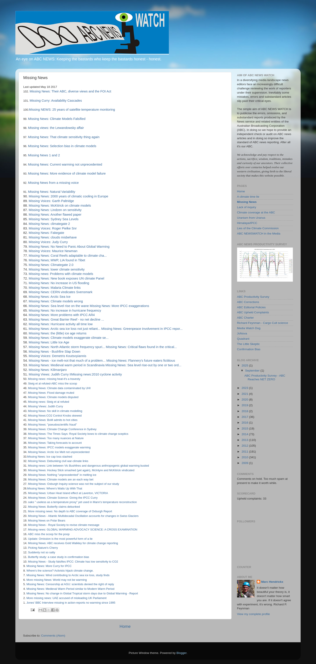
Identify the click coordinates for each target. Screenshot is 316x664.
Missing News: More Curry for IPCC (49, 566)
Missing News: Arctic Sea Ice (50, 296)
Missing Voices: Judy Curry (48, 242)
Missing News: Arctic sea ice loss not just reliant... (65, 328)
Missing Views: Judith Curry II (50, 374)
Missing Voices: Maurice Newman (53, 251)
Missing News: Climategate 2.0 (51, 265)
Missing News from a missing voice (53, 182)
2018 (245, 411)
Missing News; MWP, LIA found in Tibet (57, 260)
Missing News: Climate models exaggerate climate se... (69, 337)
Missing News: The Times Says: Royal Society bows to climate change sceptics (78, 433)
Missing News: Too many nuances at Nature (56, 438)
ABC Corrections (248, 302)
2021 (245, 393)
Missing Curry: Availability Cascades (55, 100)
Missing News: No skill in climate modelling (55, 411)
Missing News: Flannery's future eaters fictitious (140, 360)
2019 (245, 405)
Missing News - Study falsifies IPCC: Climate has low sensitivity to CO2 (73, 561)
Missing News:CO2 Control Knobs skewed (55, 415)
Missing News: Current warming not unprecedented (64, 164)
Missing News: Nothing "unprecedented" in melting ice (62, 474)
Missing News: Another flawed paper (55, 214)
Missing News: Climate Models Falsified (56, 119)
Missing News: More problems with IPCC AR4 (62, 315)
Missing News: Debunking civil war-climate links (58, 461)
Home (125, 626)
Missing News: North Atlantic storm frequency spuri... (67, 347)
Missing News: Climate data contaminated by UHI (59, 388)
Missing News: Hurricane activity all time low (61, 324)
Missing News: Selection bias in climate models (61, 146)
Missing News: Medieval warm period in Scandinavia (67, 365)
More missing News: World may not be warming (56, 579)
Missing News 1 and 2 (43, 155)
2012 (245, 445)
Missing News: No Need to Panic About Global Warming (69, 246)
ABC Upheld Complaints (253, 312)
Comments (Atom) (53, 635)
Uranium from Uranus (251, 217)
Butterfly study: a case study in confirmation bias (58, 557)
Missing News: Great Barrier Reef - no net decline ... (66, 319)
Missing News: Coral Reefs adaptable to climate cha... (68, 255)
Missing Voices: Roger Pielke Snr (53, 228)
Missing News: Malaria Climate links (55, 287)
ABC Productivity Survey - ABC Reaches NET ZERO (264, 377)
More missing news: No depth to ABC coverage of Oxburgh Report (70, 511)
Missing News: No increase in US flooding (59, 283)
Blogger (181, 653)
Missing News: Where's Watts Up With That (54, 488)
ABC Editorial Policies (251, 307)
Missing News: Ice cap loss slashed (49, 456)
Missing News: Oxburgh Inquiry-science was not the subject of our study (73, 483)
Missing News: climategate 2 (49, 224)
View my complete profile (253, 614)
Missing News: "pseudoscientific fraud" (52, 424)
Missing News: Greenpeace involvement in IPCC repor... (142, 328)
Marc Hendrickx (272, 581)
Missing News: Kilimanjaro (48, 370)
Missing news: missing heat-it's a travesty (54, 379)
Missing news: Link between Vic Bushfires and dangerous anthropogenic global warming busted (88, 465)
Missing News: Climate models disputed (53, 397)
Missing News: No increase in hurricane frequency (65, 310)
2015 (245, 428)
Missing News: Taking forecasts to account (55, 442)
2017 (245, 417)
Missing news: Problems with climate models (61, 274)
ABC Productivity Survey (253, 296)
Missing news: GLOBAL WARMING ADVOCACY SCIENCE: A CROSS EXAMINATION (82, 529)
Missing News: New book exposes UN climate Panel (66, 278)
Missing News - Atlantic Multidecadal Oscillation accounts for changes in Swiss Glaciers (83, 516)
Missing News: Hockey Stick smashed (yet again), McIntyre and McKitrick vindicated (81, 470)
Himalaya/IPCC (247, 223)
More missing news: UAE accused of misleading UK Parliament (66, 598)
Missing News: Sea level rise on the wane (59, 306)
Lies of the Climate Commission (258, 228)
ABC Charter (245, 317)
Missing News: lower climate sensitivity (57, 269)
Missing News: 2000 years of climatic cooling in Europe (68, 196)
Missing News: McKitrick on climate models (60, 205)
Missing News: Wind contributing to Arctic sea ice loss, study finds (68, 575)
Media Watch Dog (248, 328)
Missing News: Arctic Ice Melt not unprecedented (59, 452)
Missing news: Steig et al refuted (48, 401)
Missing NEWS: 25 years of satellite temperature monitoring (72, 109)
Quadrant (243, 338)
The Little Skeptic (248, 344)
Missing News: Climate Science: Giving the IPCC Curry (63, 497)
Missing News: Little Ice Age (49, 342)
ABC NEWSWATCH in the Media (258, 233)
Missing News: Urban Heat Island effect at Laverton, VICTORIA (68, 493)
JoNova (242, 333)
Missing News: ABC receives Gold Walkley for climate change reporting (73, 543)
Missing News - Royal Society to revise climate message (63, 525)
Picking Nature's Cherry (43, 547)
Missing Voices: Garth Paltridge (51, 201)
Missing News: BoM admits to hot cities (52, 420)
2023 (245, 388)
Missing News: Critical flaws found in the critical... (141, 347)
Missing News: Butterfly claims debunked (54, 506)
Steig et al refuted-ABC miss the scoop (52, 383)
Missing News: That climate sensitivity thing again (63, 137)
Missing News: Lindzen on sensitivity (55, 210)
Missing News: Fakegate (46, 233)
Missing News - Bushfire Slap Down (54, 351)
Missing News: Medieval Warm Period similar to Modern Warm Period (70, 588)
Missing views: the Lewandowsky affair (55, 128)
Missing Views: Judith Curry (45, 406)
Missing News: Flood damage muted (51, 392)
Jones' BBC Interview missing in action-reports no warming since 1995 (70, 602)
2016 (245, 422)
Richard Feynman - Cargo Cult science (262, 323)
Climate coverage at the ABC (256, 212)
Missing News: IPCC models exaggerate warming (59, 447)
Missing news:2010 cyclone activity (96, 374)
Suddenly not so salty (41, 552)
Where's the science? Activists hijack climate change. (59, 570)
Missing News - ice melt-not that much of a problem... (67, 360)
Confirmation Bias (248, 349)
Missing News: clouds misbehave (53, 237)
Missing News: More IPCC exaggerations (119, 306)
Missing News (247, 202)
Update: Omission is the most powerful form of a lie (60, 538)
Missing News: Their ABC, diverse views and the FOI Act (70, 91)
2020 (245, 399)
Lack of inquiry (246, 207)
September (252, 370)
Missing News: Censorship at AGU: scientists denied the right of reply (70, 584)
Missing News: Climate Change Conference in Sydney (62, 429)
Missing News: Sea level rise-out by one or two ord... (143, 365)
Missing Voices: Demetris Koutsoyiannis (57, 356)
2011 (245, 451)
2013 (245, 440)
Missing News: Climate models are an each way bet (60, 479)
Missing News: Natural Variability (51, 191)
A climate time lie (248, 196)
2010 (245, 457)
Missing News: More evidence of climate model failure (66, 173)
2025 (245, 365)
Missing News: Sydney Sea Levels (54, 219)
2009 (245, 463)
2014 (245, 434)
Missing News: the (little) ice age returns (57, 333)
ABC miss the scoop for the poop (49, 534)
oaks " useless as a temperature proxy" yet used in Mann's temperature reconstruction (82, 502)
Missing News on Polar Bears (46, 520)
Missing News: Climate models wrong (56, 301)
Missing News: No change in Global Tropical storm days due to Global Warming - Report (82, 593)
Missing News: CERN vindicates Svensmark (60, 292)
